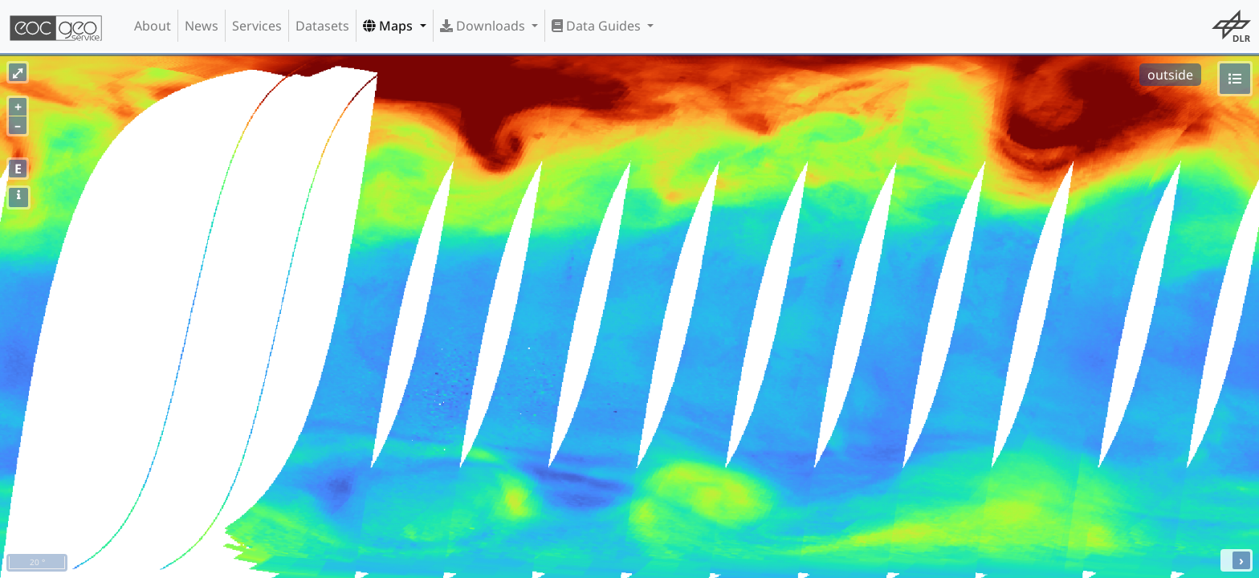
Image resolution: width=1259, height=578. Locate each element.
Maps (389, 26)
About (152, 26)
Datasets (322, 26)
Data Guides (598, 26)
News (201, 26)
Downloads (484, 26)
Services (257, 26)
